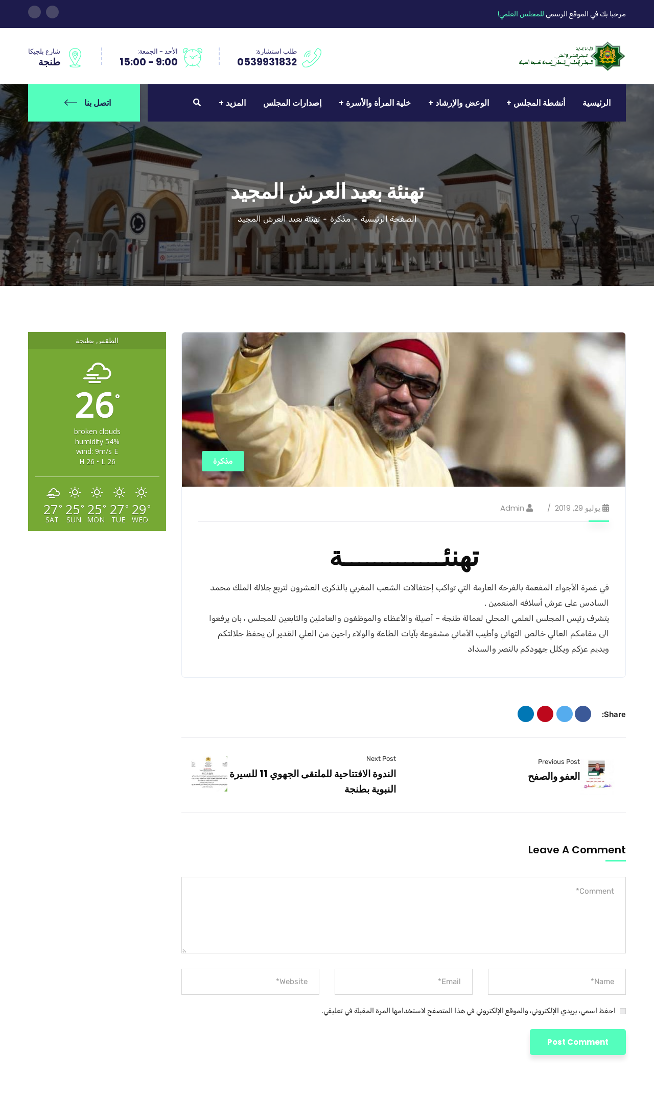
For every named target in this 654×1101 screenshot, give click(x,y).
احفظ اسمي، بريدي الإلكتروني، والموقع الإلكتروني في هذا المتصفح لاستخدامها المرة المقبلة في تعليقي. (468, 1011)
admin (512, 507)
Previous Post (559, 761)
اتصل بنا (87, 103)
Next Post (381, 758)
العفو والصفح (554, 776)
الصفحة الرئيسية (389, 219)
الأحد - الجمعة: (157, 51)
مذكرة (340, 219)
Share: (614, 714)
